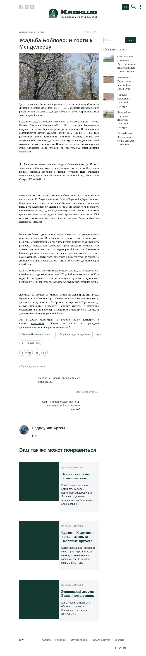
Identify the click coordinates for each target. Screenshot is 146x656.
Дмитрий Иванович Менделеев (37, 334)
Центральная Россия (31, 32)
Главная (46, 640)
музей (100, 334)
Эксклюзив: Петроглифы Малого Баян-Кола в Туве (124, 83)
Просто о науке (100, 640)
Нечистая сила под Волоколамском (75, 476)
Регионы (60, 640)
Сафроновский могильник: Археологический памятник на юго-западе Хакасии (126, 64)
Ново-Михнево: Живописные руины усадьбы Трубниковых (125, 139)
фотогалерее (37, 323)
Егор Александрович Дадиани (75, 334)
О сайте (119, 640)
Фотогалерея (79, 640)
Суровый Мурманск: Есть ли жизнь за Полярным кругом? (77, 537)
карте (66, 327)
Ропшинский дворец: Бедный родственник (77, 593)
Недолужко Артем (48, 428)
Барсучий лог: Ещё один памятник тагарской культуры (124, 120)
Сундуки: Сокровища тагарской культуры (123, 100)
